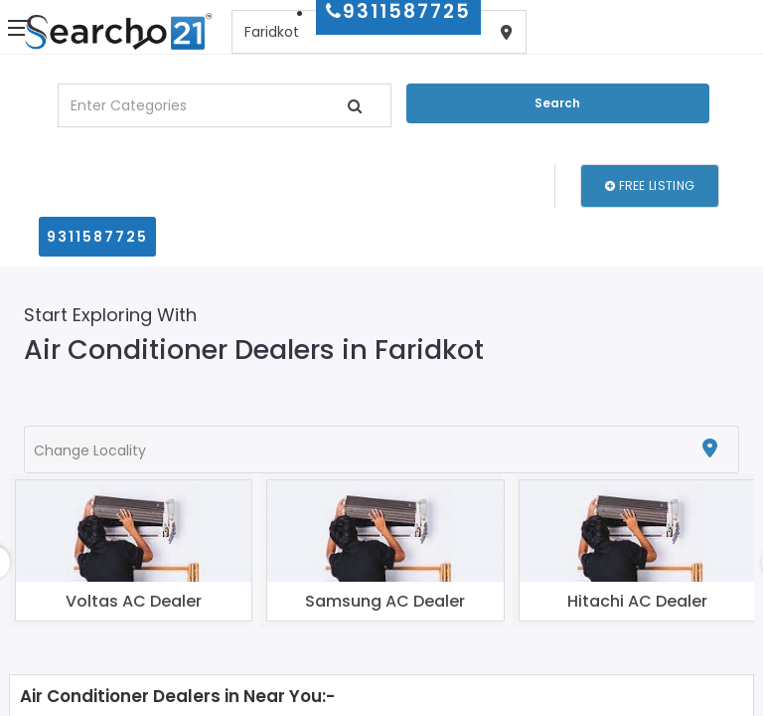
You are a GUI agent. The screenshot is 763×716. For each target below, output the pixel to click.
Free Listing (649, 185)
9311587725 (97, 237)
